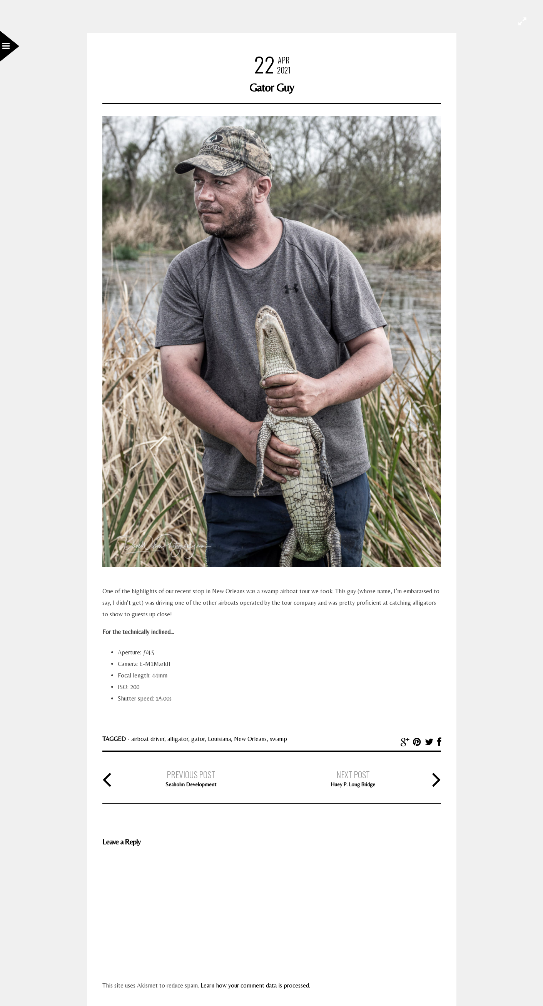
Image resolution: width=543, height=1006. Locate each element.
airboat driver (147, 738)
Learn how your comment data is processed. (255, 985)
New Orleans (250, 738)
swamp (278, 738)
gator (198, 738)
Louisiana (219, 738)
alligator (177, 738)
